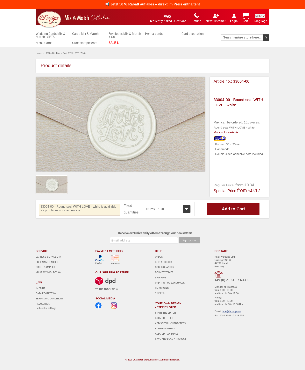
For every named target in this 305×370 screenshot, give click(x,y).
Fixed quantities (131, 209)
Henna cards (154, 33)
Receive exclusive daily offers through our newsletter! (155, 233)
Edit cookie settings (46, 308)
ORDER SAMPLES (45, 267)
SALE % (114, 43)
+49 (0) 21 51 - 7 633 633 (233, 280)
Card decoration (192, 33)
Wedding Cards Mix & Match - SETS (50, 35)
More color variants (226, 132)
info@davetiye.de (232, 311)
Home (39, 53)
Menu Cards (44, 43)
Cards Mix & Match (85, 33)
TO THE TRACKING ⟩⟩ (106, 289)
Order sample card (84, 43)
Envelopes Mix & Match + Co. (125, 35)
